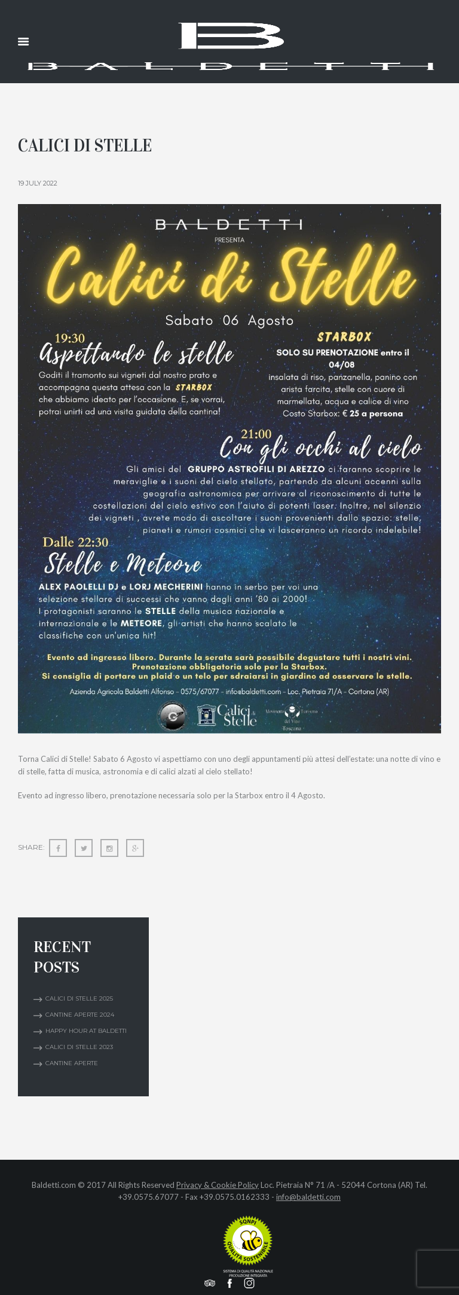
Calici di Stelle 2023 (79, 1047)
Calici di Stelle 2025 (79, 998)
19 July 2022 (37, 183)
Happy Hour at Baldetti (86, 1031)
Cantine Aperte (71, 1063)
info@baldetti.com (308, 1197)
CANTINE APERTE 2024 (79, 1015)
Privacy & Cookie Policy (217, 1185)
